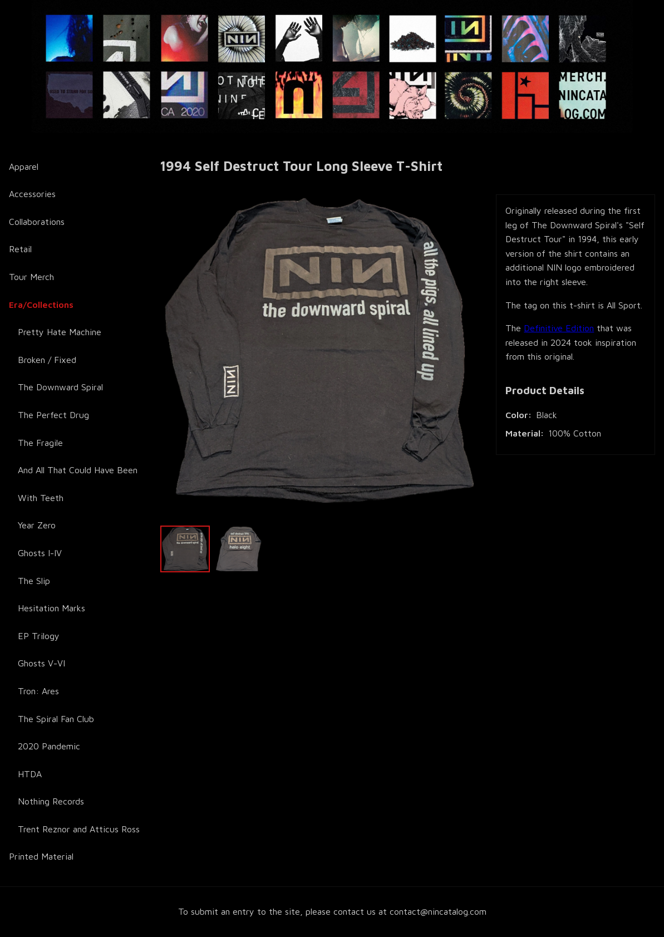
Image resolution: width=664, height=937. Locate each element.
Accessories (32, 194)
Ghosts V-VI (41, 663)
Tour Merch (31, 277)
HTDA (30, 774)
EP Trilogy (39, 636)
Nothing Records (51, 801)
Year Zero (37, 525)
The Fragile (40, 443)
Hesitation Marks (51, 608)
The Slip (34, 581)
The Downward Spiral (60, 387)
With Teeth (40, 498)
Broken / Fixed (47, 360)
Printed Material (41, 856)
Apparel (23, 166)
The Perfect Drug (53, 415)
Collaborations (37, 222)
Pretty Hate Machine (59, 332)
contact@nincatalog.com (438, 911)
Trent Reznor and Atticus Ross (79, 829)
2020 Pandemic (49, 746)
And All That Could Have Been (77, 470)
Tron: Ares (38, 691)
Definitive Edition (559, 328)
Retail (20, 249)
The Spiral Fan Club (56, 719)
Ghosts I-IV (40, 553)
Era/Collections (41, 305)
